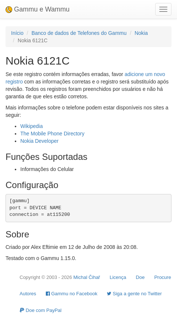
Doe (140, 277)
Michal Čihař (86, 277)
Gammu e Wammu (37, 9)
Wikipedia (31, 126)
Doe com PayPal (40, 310)
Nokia (141, 33)
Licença (118, 277)
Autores (28, 293)
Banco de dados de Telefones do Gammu (78, 33)
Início (17, 33)
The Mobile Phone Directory (52, 134)
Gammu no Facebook (72, 293)
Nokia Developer (39, 141)
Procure (162, 277)
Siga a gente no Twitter (134, 293)
